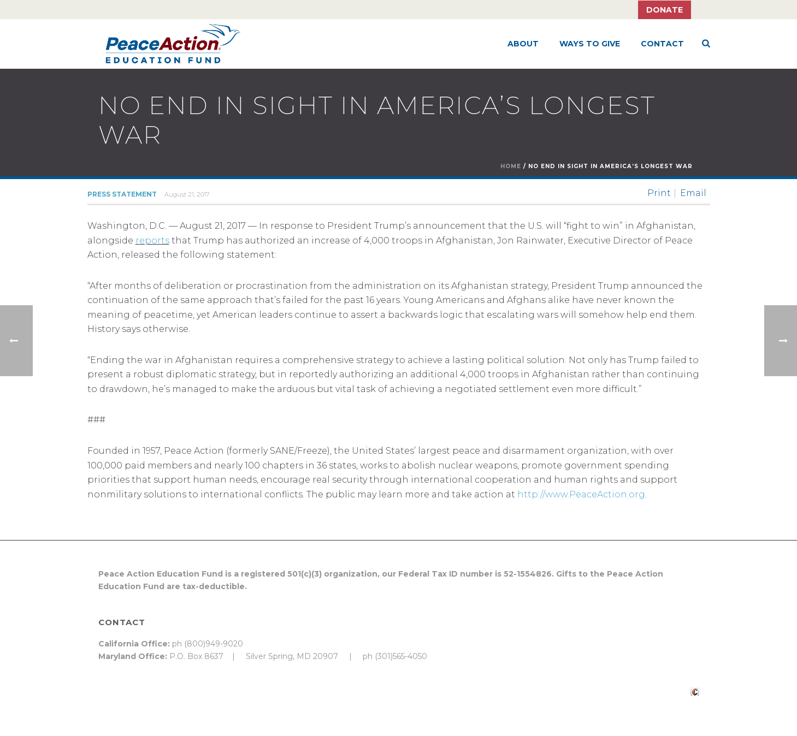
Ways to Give (589, 44)
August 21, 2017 (186, 194)
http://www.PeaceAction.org (581, 494)
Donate (664, 10)
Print (659, 193)
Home (510, 166)
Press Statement (122, 194)
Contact (662, 44)
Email (693, 193)
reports (152, 240)
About (523, 44)
